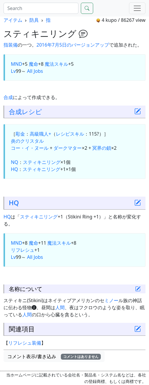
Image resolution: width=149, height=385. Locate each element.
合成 (8, 97)
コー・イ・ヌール (29, 148)
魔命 (33, 64)
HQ (14, 169)
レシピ (32, 111)
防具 (34, 20)
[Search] (41, 8)
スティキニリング (42, 162)
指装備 (11, 45)
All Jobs (35, 71)
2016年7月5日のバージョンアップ (72, 45)
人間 (60, 307)
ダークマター (67, 148)
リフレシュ (22, 250)
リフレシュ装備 (24, 343)
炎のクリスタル (27, 141)
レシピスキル (70, 134)
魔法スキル (56, 64)
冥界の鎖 (101, 148)
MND (16, 64)
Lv (13, 71)
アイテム (13, 20)
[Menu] (137, 8)
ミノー (111, 300)
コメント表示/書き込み (54, 356)
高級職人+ (40, 134)
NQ (14, 162)
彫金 (20, 134)
